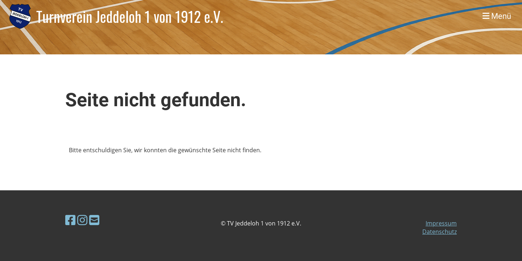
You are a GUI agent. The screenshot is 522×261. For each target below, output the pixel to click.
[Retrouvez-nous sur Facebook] (70, 220)
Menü (496, 16)
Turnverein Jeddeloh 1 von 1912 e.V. (129, 16)
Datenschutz (439, 232)
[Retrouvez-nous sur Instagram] (82, 220)
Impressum (441, 223)
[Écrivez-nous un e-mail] (94, 220)
